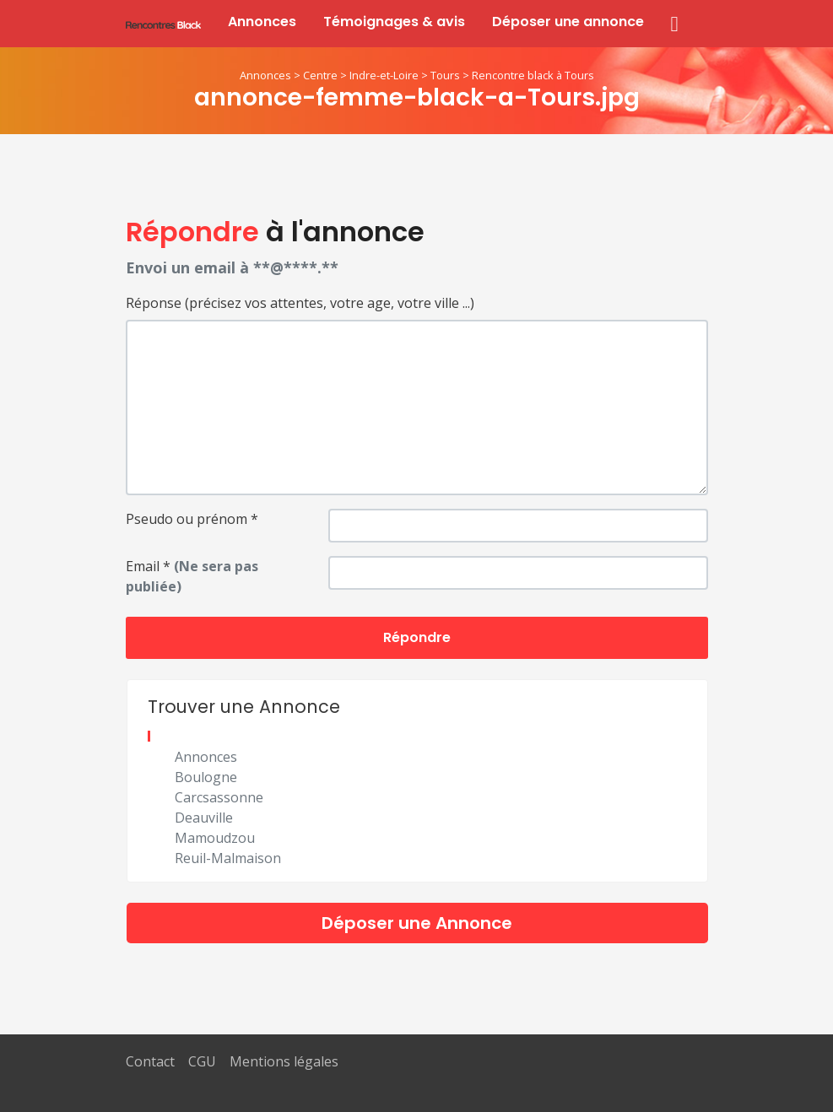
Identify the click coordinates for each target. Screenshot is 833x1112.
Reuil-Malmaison (228, 858)
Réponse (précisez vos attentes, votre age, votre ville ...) (300, 303)
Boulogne (206, 777)
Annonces (262, 21)
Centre (320, 75)
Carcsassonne (219, 797)
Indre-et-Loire (384, 75)
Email (192, 576)
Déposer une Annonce (417, 923)
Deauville (204, 817)
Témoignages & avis (394, 21)
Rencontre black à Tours (533, 75)
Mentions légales (284, 1061)
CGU (202, 1061)
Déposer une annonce (568, 21)
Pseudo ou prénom (192, 519)
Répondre (417, 637)
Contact (150, 1061)
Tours (445, 75)
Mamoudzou (215, 838)
